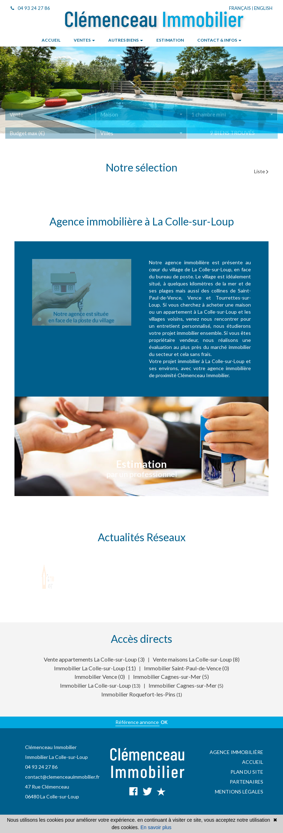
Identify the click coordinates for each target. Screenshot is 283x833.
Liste (261, 171)
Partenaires (246, 782)
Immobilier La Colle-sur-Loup (96, 685)
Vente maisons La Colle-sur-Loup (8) (196, 659)
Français (240, 8)
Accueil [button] (51, 40)
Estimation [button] (170, 40)
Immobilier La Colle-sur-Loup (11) (95, 668)
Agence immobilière (236, 752)
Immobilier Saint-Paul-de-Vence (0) (186, 668)
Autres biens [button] (125, 40)
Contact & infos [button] (219, 40)
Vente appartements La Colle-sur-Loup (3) (94, 659)
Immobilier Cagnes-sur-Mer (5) (171, 676)
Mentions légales (239, 792)
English (263, 8)
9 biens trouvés (232, 137)
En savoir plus (155, 827)
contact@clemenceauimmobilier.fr (62, 777)
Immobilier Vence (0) (99, 676)
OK (164, 722)
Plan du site (246, 772)
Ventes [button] (84, 40)
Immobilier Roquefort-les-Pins (138, 694)
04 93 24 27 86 (30, 8)
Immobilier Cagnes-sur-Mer (183, 685)
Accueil (252, 762)
